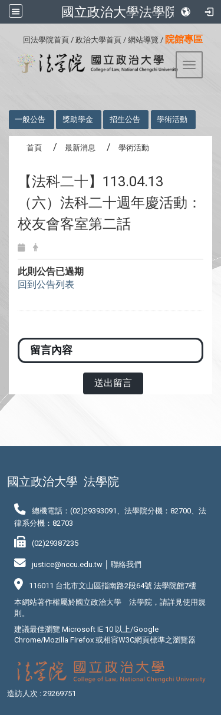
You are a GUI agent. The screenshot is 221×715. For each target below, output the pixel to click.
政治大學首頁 (98, 39)
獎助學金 (77, 119)
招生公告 (125, 119)
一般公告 (30, 119)
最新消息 (80, 147)
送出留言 (113, 382)
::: (18, 38)
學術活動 (172, 119)
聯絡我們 (126, 564)
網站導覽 (143, 39)
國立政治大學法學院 (119, 11)
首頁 (34, 147)
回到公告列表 (46, 284)
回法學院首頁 (46, 39)
